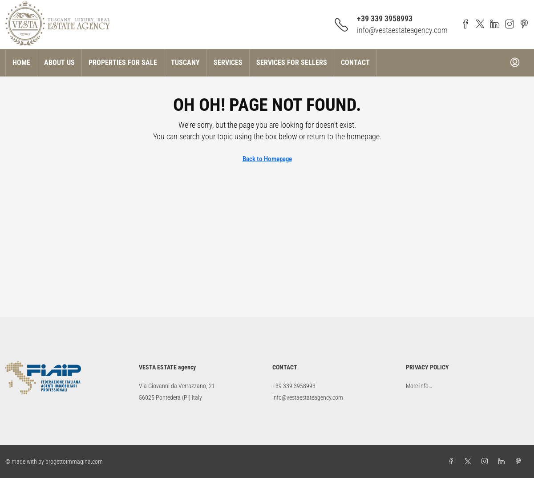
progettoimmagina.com (74, 461)
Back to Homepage (267, 159)
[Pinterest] (520, 461)
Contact (355, 62)
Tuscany (185, 62)
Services (228, 62)
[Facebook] (452, 461)
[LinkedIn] (503, 461)
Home (21, 62)
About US (59, 62)
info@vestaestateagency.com (402, 30)
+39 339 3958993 (385, 18)
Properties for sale (123, 62)
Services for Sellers (291, 62)
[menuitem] (515, 62)
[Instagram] (486, 461)
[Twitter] (469, 461)
